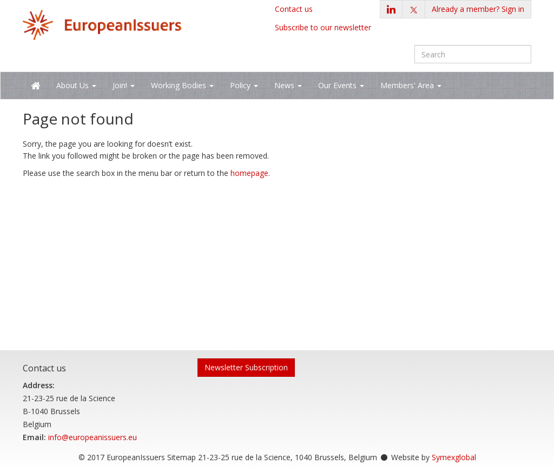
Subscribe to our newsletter (323, 27)
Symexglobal (454, 457)
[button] (478, 9)
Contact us (294, 9)
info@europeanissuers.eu (92, 437)
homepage (249, 173)
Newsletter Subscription (246, 367)
